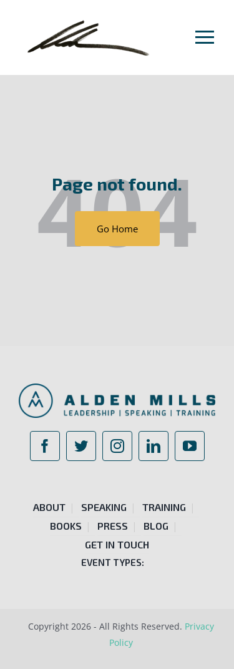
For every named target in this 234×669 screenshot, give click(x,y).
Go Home (117, 228)
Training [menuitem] (164, 507)
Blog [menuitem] (156, 526)
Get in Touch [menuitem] (117, 544)
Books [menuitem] (66, 526)
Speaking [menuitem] (104, 507)
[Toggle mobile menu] (205, 37)
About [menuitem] (49, 507)
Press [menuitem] (112, 526)
